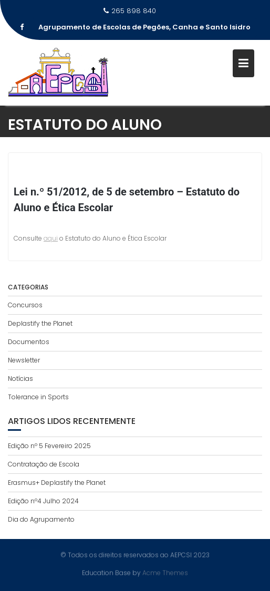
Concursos (25, 304)
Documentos (28, 341)
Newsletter (24, 360)
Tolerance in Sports (38, 396)
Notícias (20, 378)
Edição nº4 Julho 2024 (43, 500)
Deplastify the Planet (40, 323)
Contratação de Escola (43, 464)
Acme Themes (165, 572)
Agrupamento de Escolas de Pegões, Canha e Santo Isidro (144, 27)
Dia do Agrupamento (41, 519)
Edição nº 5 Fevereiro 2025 (49, 445)
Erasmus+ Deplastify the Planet (57, 482)
